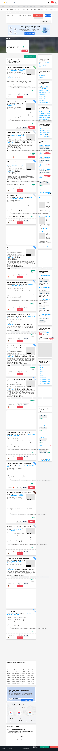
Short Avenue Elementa (23, 536)
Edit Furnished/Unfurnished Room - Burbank (18, 132)
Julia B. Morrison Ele (35, 311)
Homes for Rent (42, 94)
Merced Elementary (43, 280)
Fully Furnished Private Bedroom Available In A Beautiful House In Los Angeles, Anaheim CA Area (19, 67)
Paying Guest (33, 10)
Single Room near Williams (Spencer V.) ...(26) (25, 595)
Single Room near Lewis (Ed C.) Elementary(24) (25, 600)
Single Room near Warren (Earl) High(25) (33, 597)
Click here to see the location (43, 66)
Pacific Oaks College (44, 134)
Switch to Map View (30, 56)
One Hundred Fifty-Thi (36, 440)
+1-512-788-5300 (11, 728)
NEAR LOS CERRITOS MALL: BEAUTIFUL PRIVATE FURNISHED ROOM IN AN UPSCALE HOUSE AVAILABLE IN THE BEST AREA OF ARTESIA (19, 486)
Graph (27, 685)
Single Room (8, 16)
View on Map (20, 70)
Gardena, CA (20, 425)
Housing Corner (43, 198)
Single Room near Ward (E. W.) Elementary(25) (25, 597)
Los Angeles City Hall (15, 87)
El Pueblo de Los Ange (26, 87)
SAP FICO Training (42, 371)
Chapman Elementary (16, 440)
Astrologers (40, 7)
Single (41, 415)
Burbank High (45, 181)
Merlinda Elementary (34, 280)
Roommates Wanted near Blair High (46, 460)
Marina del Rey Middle (34, 536)
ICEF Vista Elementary (48, 377)
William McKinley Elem (16, 120)
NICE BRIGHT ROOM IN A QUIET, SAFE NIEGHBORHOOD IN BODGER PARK (17, 42)
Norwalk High (43, 311)
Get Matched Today (29, 33)
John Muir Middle (15, 181)
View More (26, 94)
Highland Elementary (36, 344)
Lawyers (46, 7)
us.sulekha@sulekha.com (13, 731)
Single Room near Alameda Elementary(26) (24, 593)
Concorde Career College (18, 246)
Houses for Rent (42, 96)
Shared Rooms (25, 10)
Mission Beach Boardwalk (45, 119)
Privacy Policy (29, 744)
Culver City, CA (13, 361)
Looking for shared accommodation (47, 414)
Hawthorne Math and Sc (31, 474)
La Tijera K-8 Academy (26, 344)
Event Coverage (10, 721)
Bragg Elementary (15, 504)
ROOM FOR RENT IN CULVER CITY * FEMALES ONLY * (19, 359)
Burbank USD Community (47, 120)
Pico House (34, 87)
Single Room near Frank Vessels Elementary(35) (16, 585)
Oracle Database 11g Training (45, 379)
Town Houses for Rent (43, 90)
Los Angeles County (13, 70)
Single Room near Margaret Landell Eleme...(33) (34, 585)
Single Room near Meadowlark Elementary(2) (24, 602)
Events (2, 7)
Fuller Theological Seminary (45, 132)
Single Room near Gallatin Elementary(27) (24, 591)
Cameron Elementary (15, 280)
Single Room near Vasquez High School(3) (15, 602)
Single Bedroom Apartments (45, 145)
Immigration (52, 7)
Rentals (13, 7)
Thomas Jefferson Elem (35, 181)
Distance (31, 61)
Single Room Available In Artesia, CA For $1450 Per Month (19, 392)
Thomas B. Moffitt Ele (25, 311)
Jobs (24, 7)
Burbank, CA (12, 104)
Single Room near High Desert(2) (32, 602)
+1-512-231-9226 (19, 728)
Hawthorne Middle (21, 474)
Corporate (29, 724)
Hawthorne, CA (10, 43)
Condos (46, 10)
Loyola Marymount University (19, 535)
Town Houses (53, 10)
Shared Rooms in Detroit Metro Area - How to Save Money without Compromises (45, 232)
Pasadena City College (44, 136)
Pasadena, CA (41, 422)
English (9, 465)
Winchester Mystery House (45, 115)
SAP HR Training (42, 375)
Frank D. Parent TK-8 (45, 344)
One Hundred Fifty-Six (26, 440)
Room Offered (10, 77)
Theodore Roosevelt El (36, 213)
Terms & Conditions (21, 744)
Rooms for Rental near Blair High (45, 193)
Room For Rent (11, 550)
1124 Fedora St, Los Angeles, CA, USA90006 (48, 314)
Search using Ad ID (45, 21)
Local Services (33, 7)
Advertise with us (36, 744)
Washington (14, 474)
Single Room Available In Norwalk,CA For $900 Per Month (19, 294)
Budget (29, 15)
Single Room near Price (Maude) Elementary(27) (25, 589)
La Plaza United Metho (43, 87)
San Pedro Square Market (45, 113)
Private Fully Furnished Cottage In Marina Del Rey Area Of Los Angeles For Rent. (19, 518)
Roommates (7, 7)
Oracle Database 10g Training (45, 381)
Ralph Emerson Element (24, 181)
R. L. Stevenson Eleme (16, 213)
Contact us (13, 744)
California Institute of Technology (45, 128)
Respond (25, 50)
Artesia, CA (30, 393)
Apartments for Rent (43, 86)
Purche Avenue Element (46, 440)
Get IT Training (29, 713)
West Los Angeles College (18, 376)
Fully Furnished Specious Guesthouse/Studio (19, 162)
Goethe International (44, 536)
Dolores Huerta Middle (36, 120)
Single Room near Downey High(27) (14, 591)
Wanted (45, 415)
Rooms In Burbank (12, 195)
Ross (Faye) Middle (15, 409)
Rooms (11, 10)
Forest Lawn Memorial (26, 213)
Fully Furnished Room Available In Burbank (18, 101)
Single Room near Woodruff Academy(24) (33, 600)
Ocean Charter (14, 536)
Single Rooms (17, 10)
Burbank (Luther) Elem (25, 409)
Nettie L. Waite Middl (15, 311)
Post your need (44, 747)
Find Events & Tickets (29, 716)
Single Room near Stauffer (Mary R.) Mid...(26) (16, 595)
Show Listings (38, 15)
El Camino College (17, 438)
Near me (6, 10)
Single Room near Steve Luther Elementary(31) (34, 587)
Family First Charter (41, 474)
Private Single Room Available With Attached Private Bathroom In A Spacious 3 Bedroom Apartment (19, 325)
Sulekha (4, 3)
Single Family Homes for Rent (45, 92)
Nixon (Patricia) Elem (42, 568)
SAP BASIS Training (43, 365)
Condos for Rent (42, 88)
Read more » (45, 228)
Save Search (48, 15)
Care (27, 7)
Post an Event (32, 721)
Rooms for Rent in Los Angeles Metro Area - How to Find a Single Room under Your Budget (45, 201)
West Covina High (25, 280)
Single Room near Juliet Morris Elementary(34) (25, 585)
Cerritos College (17, 310)
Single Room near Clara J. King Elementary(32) (25, 587)
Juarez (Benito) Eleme (44, 409)
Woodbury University (17, 119)
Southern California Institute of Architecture (22, 86)
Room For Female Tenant (14, 227)
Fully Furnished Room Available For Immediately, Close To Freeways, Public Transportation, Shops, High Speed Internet (19, 423)
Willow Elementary (33, 568)
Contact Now (47, 152)
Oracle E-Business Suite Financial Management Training (45, 383)
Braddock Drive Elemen (27, 377)
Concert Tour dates (33, 719)
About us (8, 744)
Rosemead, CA (41, 434)
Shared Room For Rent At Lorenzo (46, 169)
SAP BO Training (42, 369)
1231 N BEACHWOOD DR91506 (45, 275)
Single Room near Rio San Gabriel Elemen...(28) (16, 589)
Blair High (20, 16)
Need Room (41, 437)
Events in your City (11, 719)
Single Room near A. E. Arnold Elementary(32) (16, 587)
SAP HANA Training (43, 373)
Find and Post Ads (29, 710)
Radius (24, 15)
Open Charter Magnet (16, 344)
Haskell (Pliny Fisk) (15, 568)
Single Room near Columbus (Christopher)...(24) (16, 600)
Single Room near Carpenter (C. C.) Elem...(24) (34, 599)
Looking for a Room (43, 449)
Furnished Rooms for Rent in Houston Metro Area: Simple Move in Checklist (45, 216)
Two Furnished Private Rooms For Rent (17, 262)
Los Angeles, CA (13, 328)
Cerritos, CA (29, 552)
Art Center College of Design (45, 130)
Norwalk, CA (30, 296)
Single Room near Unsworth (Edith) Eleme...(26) (34, 595)
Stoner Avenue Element (16, 377)
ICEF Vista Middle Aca (37, 377)
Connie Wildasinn (46, 332)
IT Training (19, 7)
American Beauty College (18, 278)
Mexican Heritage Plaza (45, 117)
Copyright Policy (44, 744)
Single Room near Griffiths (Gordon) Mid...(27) (34, 591)
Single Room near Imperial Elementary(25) (15, 599)
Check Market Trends (27, 618)
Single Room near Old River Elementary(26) (15, 597)
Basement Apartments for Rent (45, 102)
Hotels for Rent (42, 100)
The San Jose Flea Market (45, 111)
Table (32, 685)
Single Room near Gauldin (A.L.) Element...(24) (25, 599)
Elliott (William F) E (34, 409)
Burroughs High (45, 213)
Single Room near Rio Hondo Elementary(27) (34, 589)
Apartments (40, 10)
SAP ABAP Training (43, 367)
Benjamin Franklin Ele (26, 120)
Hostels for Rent (42, 98)
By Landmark (14, 16)
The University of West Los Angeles (20, 343)
